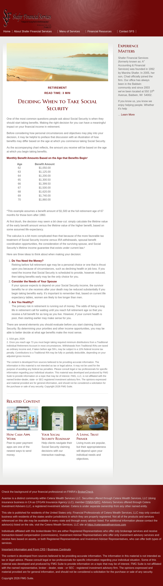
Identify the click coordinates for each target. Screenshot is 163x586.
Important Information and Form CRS (23, 549)
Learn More (128, 114)
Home (6, 31)
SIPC (97, 502)
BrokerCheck (85, 491)
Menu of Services (69, 31)
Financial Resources (99, 31)
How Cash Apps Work (18, 437)
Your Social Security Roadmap (56, 437)
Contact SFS (126, 31)
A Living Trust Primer (88, 437)
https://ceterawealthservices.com (106, 524)
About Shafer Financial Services (33, 31)
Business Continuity (59, 549)
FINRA (89, 502)
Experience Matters (128, 48)
